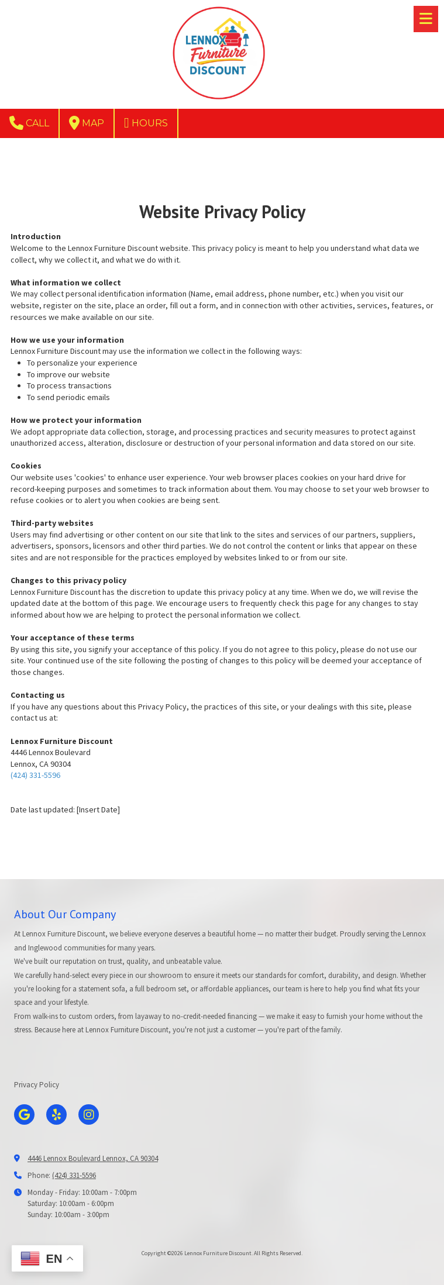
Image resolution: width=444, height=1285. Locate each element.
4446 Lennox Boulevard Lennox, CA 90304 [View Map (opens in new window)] (92, 1158)
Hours (146, 123)
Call (29, 123)
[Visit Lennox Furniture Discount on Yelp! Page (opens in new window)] (56, 1114)
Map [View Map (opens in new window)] (86, 123)
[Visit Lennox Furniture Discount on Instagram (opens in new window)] (88, 1114)
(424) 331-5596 (35, 775)
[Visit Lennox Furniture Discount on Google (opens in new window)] (24, 1114)
